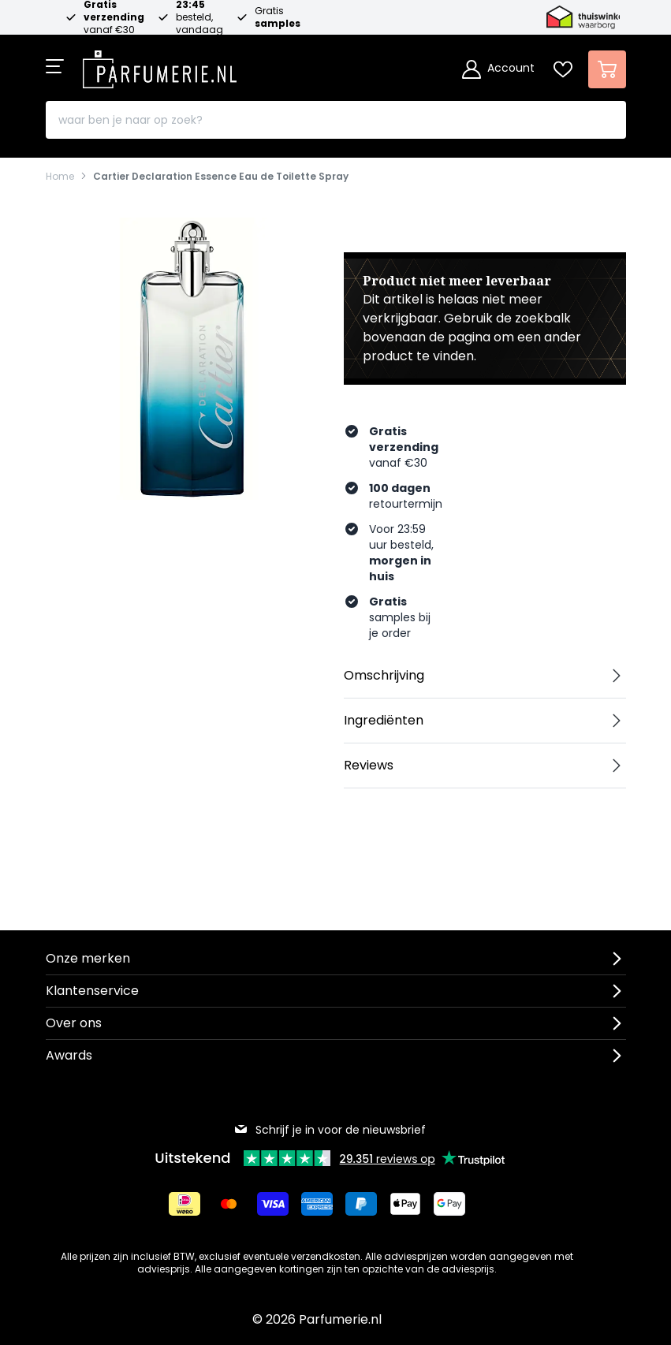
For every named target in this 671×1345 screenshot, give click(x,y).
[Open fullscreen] (187, 359)
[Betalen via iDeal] (184, 1204)
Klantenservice (92, 991)
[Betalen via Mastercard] (228, 1204)
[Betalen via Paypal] (361, 1204)
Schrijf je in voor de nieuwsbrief (329, 1130)
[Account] (498, 69)
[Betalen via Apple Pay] (405, 1204)
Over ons (74, 1023)
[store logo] (160, 65)
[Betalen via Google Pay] (449, 1204)
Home (60, 176)
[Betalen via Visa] (273, 1204)
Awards (69, 1055)
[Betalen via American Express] (317, 1204)
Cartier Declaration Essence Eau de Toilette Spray (221, 176)
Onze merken (88, 958)
